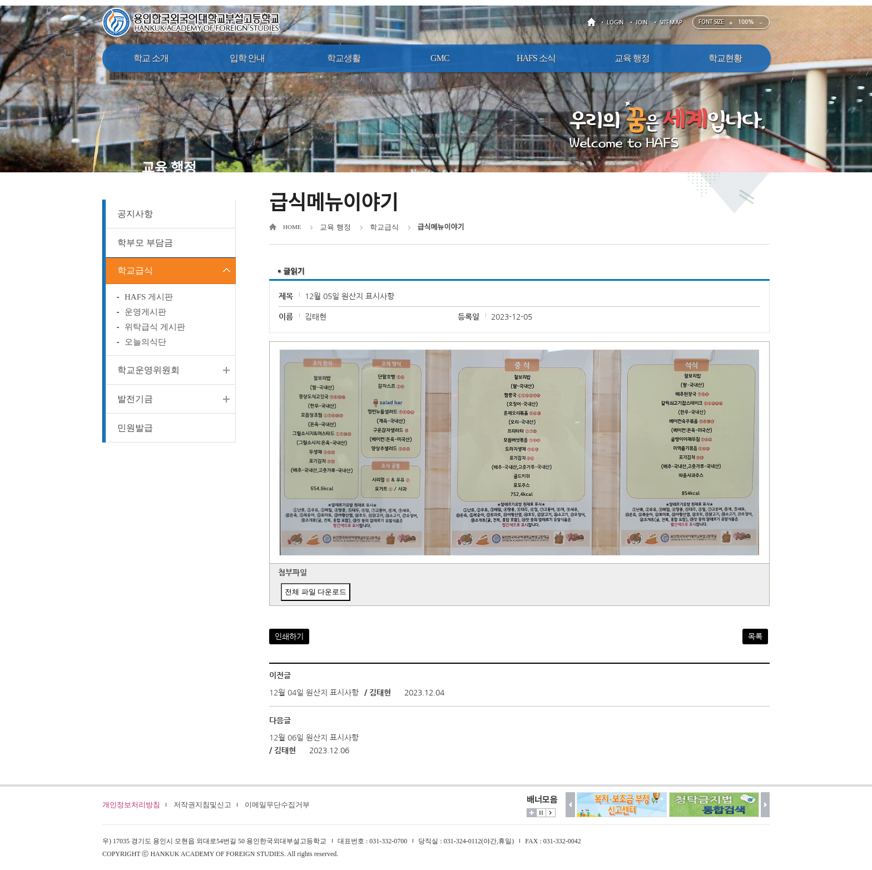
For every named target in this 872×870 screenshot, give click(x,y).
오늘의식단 (145, 344)
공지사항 (135, 213)
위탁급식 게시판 (155, 329)
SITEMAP (671, 22)
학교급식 (135, 271)
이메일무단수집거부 (277, 805)
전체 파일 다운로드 (315, 592)
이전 (570, 804)
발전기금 (135, 401)
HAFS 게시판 (149, 299)
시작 (551, 812)
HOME (593, 22)
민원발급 (135, 430)
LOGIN (615, 22)
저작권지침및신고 (202, 805)
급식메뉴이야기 (441, 227)
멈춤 (541, 812)
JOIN (641, 22)
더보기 (532, 812)
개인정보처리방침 (131, 805)
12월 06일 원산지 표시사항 (314, 738)
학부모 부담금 (145, 242)
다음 (765, 804)
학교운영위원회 (148, 372)
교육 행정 (335, 227)
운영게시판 (145, 314)
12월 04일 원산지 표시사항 (314, 693)
